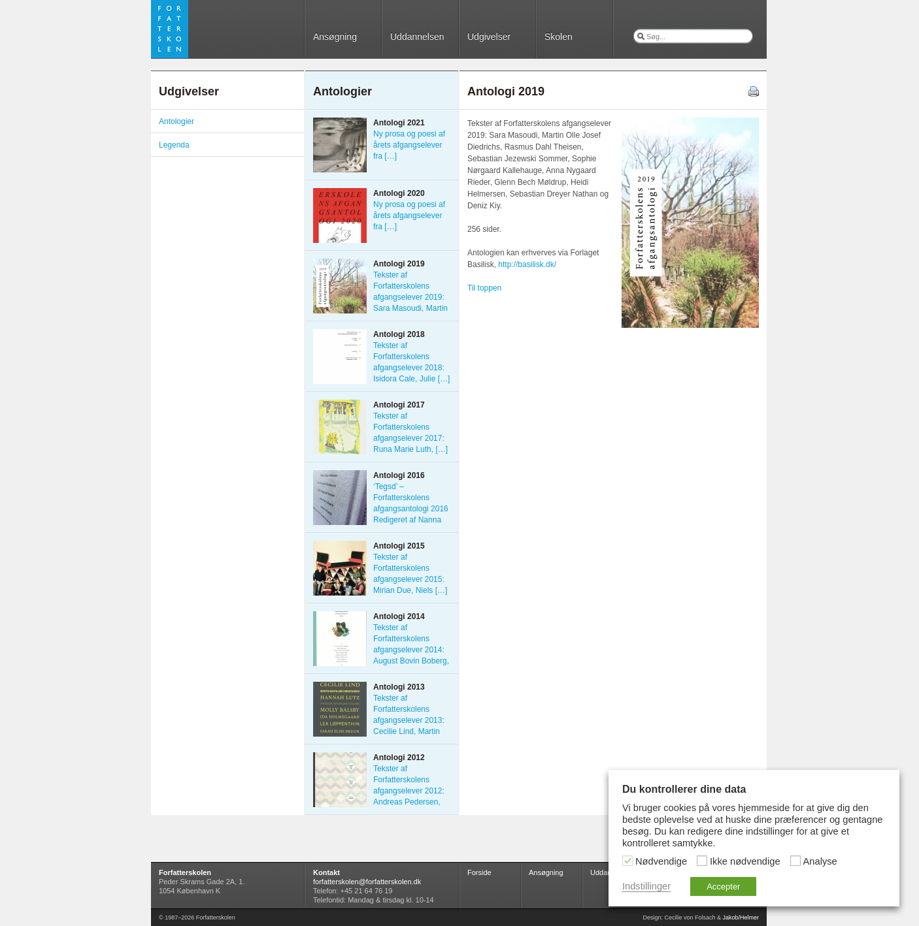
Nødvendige (661, 861)
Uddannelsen (417, 36)
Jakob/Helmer (740, 917)
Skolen (558, 36)
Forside (479, 872)
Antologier (176, 121)
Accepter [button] (723, 886)
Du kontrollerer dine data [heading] (684, 789)
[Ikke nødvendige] (702, 860)
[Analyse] (795, 860)
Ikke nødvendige (745, 861)
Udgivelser (488, 36)
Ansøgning (335, 36)
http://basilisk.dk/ (527, 264)
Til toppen (484, 288)
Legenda (174, 145)
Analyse (820, 861)
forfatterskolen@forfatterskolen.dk (367, 882)
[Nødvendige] (627, 860)
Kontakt (326, 872)
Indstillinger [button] (646, 886)
